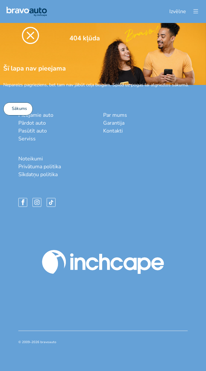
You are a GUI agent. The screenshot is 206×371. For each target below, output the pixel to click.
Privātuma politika (39, 166)
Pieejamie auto (35, 115)
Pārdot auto (32, 123)
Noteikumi (30, 158)
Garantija (113, 123)
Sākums (19, 109)
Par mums (115, 115)
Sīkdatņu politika (38, 174)
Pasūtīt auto (32, 130)
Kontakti (113, 130)
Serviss (27, 138)
